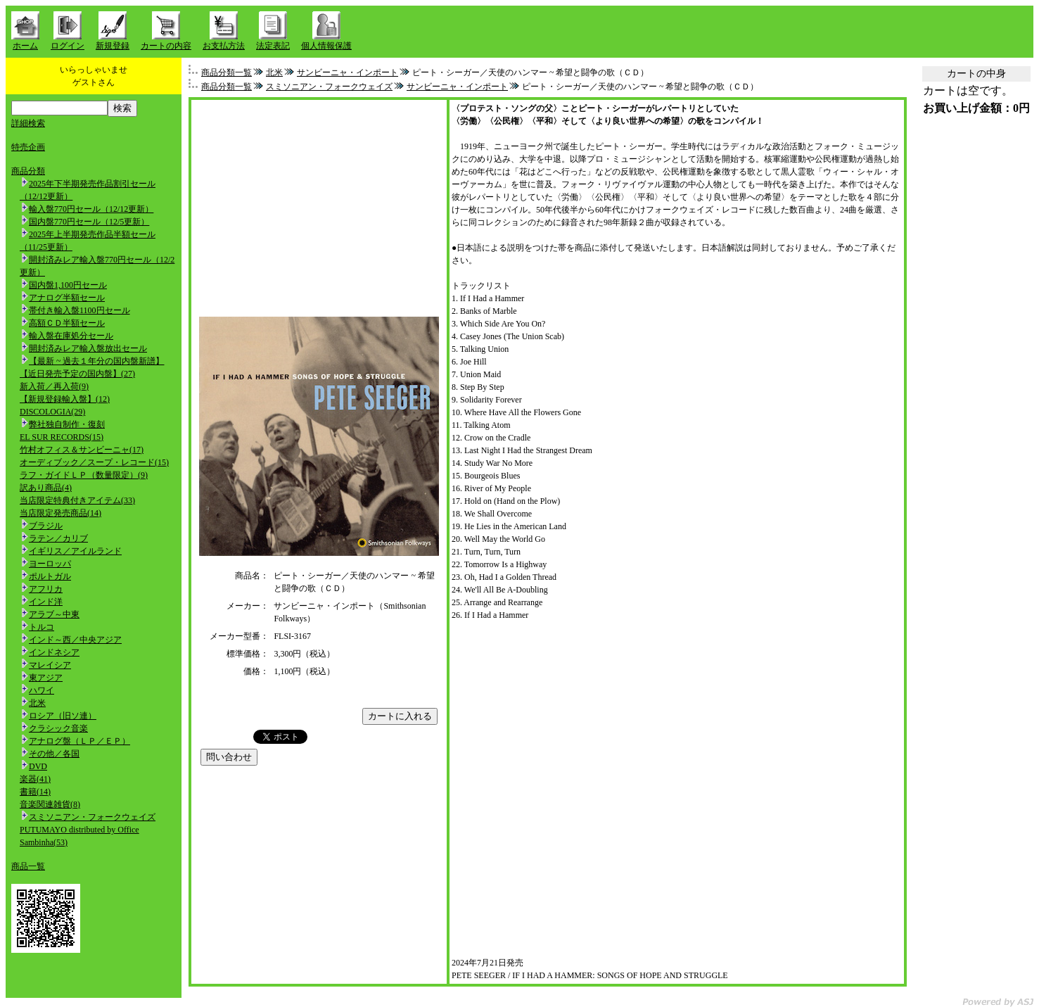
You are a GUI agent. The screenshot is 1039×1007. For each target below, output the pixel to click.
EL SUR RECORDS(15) (61, 437)
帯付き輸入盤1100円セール (79, 310)
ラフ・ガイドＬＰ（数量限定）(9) (84, 475)
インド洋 (46, 602)
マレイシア (50, 665)
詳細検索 (28, 123)
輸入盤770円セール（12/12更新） (91, 209)
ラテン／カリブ (58, 538)
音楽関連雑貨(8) (50, 804)
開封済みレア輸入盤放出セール (88, 348)
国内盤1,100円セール (68, 285)
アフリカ (46, 589)
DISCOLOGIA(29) (52, 412)
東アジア (46, 678)
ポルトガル (50, 576)
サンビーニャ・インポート (347, 72)
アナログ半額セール (67, 298)
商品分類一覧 (226, 72)
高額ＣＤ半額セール (67, 323)
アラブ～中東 (54, 614)
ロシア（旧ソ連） (62, 716)
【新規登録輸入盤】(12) (65, 399)
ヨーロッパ (50, 564)
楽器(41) (35, 779)
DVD (38, 766)
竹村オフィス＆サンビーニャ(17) (82, 450)
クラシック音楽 (58, 728)
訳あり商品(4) (46, 488)
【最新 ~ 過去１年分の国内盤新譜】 (97, 361)
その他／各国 (54, 754)
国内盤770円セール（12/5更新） (89, 222)
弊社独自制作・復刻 (67, 424)
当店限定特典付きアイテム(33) (77, 500)
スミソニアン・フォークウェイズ (92, 817)
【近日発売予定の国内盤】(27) (77, 374)
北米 (37, 703)
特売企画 (28, 147)
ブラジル (46, 526)
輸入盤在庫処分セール (71, 336)
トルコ (41, 627)
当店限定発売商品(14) (60, 513)
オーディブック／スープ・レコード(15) (94, 462)
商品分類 (28, 171)
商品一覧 (28, 866)
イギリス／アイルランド (75, 551)
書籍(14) (35, 792)
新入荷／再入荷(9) (54, 386)
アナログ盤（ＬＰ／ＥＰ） (79, 741)
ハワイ (41, 690)
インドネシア (54, 652)
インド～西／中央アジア (75, 640)
